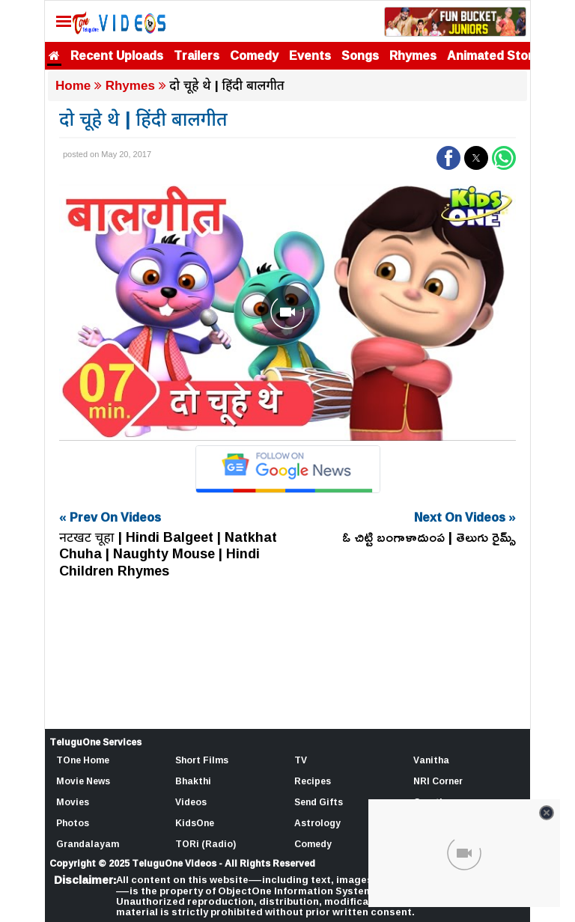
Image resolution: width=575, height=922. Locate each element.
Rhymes (412, 55)
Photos (72, 822)
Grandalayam (87, 843)
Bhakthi (193, 781)
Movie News (83, 781)
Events (310, 55)
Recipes (312, 781)
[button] (448, 158)
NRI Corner (438, 781)
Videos (191, 801)
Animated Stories (498, 55)
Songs (360, 55)
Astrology (317, 822)
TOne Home (82, 760)
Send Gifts (318, 801)
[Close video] (546, 812)
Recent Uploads (116, 55)
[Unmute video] (287, 312)
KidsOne (194, 822)
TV (300, 760)
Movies (72, 801)
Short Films (201, 760)
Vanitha (431, 760)
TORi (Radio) (205, 843)
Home (73, 86)
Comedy (254, 55)
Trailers (196, 55)
